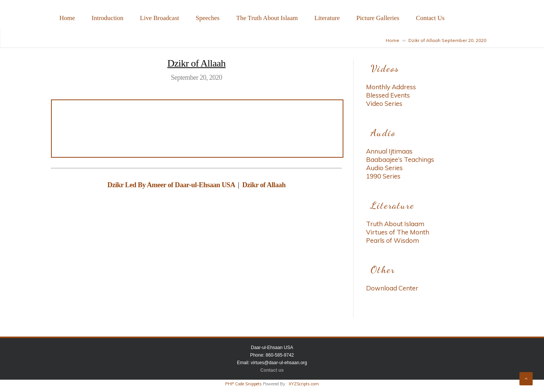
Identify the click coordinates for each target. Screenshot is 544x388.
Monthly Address (391, 87)
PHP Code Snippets (243, 383)
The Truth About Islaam (267, 18)
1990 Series (383, 176)
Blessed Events (388, 95)
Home (67, 18)
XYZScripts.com (304, 383)
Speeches (207, 18)
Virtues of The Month (397, 232)
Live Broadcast (159, 18)
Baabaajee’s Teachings (400, 159)
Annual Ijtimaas (389, 151)
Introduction (108, 18)
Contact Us (430, 18)
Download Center (392, 288)
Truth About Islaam (395, 224)
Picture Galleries (377, 18)
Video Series (384, 103)
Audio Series (384, 168)
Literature (327, 18)
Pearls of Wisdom (392, 240)
